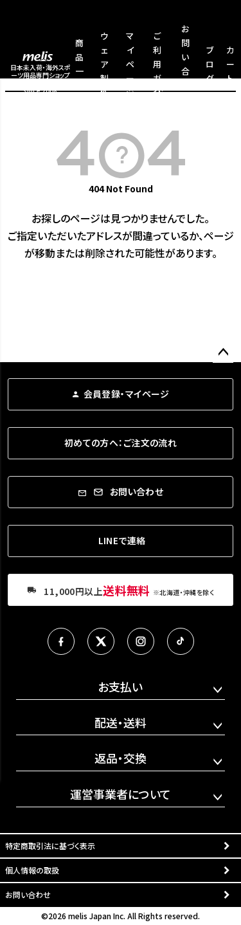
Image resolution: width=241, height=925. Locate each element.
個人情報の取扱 (32, 870)
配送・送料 (120, 722)
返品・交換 (120, 757)
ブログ (210, 64)
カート (230, 64)
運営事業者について (120, 793)
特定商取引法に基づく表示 (50, 845)
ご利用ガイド (157, 64)
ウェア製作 (104, 64)
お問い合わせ (28, 894)
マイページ (130, 64)
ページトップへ (223, 352)
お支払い (120, 686)
